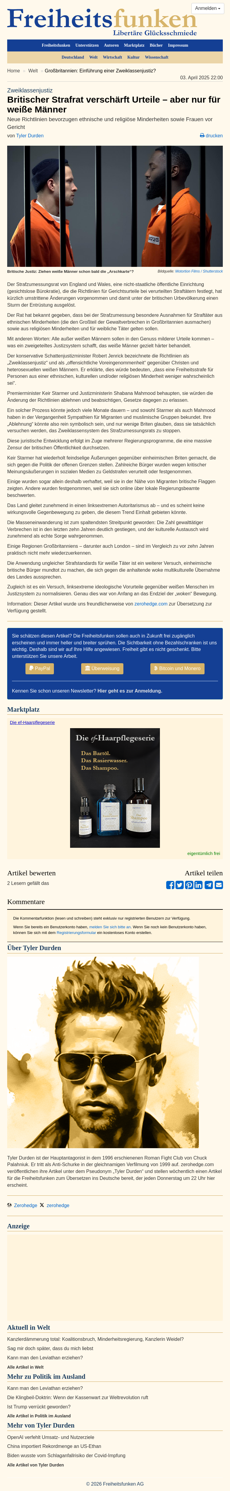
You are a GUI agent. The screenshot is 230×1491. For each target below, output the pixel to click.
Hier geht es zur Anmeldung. (130, 690)
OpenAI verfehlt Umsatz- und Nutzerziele (50, 1437)
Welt (93, 57)
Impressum (178, 45)
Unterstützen (87, 45)
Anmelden (208, 8)
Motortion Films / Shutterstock (199, 271)
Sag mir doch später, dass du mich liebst (50, 1348)
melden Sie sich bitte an (110, 927)
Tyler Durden (30, 135)
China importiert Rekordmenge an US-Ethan (54, 1446)
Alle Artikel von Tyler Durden (35, 1465)
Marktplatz (134, 45)
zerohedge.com (150, 603)
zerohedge (54, 1205)
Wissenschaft (156, 57)
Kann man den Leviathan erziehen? (45, 1357)
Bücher (156, 45)
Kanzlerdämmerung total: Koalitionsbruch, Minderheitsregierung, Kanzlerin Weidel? (95, 1339)
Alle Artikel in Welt (25, 1367)
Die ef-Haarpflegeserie (32, 722)
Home (13, 70)
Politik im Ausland (59, 1376)
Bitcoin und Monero (177, 668)
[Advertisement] (115, 1278)
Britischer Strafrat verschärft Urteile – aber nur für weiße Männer (115, 100)
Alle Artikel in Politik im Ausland (39, 1416)
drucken (211, 135)
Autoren (111, 45)
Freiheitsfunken (56, 45)
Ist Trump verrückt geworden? (39, 1406)
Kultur (133, 57)
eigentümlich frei (203, 853)
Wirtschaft (112, 57)
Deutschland (73, 57)
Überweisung (102, 668)
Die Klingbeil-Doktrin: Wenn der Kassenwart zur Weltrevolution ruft (77, 1397)
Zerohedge (22, 1205)
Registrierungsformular (76, 932)
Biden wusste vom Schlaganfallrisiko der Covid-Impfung (66, 1455)
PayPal (39, 668)
